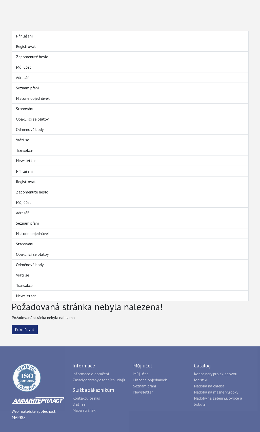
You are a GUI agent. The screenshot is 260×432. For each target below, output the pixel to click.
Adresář (22, 77)
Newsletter (26, 160)
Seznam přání (27, 87)
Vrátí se (22, 139)
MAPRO (18, 417)
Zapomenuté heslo (32, 56)
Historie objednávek (33, 98)
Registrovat (26, 46)
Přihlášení (24, 35)
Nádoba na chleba (209, 385)
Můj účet (23, 67)
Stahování (24, 108)
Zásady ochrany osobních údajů (98, 379)
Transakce (24, 150)
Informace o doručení (90, 373)
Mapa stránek (83, 410)
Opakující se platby (32, 119)
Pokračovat (24, 329)
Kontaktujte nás (86, 398)
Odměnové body (30, 129)
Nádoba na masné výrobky (216, 392)
